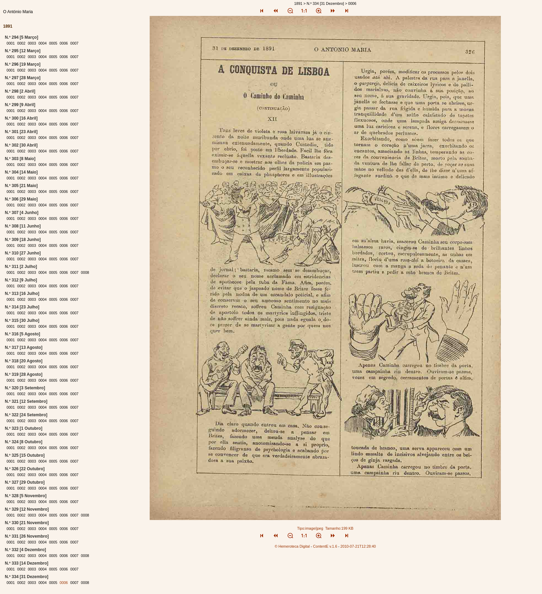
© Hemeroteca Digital (292, 546)
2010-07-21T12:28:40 (358, 546)
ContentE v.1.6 (325, 546)
